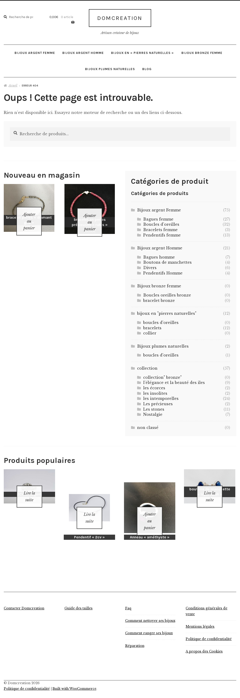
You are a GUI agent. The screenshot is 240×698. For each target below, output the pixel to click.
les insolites (155, 391)
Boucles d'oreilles (161, 222)
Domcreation (120, 17)
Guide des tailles (78, 601)
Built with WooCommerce (74, 681)
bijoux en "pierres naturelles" (166, 311)
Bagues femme (158, 217)
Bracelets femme (160, 227)
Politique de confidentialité (209, 631)
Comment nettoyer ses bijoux (150, 613)
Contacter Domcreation (24, 601)
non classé (147, 425)
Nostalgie (152, 412)
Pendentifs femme (162, 233)
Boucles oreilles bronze (167, 293)
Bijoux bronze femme (201, 51)
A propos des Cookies (204, 644)
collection (147, 366)
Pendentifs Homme (163, 271)
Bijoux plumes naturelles (110, 67)
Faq (128, 601)
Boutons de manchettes (167, 260)
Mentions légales (200, 619)
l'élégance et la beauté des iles (174, 381)
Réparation (134, 638)
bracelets (152, 326)
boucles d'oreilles (161, 320)
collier (149, 331)
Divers (150, 265)
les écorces (154, 386)
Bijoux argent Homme (83, 51)
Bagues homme (159, 255)
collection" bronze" (162, 375)
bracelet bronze (159, 298)
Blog (147, 67)
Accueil (12, 83)
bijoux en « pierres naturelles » (142, 51)
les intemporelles (161, 396)
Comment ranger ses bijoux (149, 625)
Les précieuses (158, 402)
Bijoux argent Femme (35, 51)
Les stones (153, 407)
